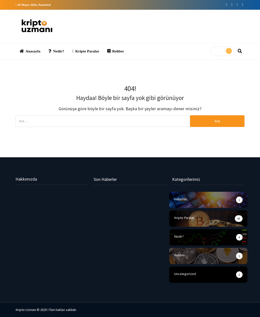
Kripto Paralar (85, 51)
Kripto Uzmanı (25, 310)
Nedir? (56, 51)
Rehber (115, 51)
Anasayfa (30, 51)
